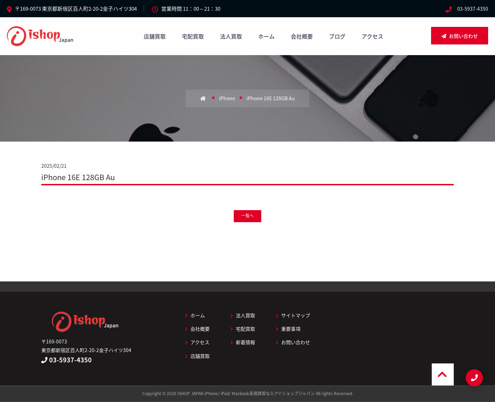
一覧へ (247, 216)
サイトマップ (293, 315)
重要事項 (288, 328)
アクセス (372, 36)
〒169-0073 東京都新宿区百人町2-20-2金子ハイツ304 (76, 8)
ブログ (337, 36)
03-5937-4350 (472, 8)
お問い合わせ (459, 35)
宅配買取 (193, 36)
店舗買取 (155, 36)
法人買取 (231, 36)
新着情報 (242, 342)
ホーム (266, 36)
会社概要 (302, 36)
